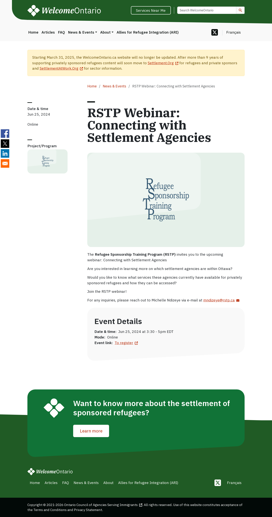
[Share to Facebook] (5, 133)
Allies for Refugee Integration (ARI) (148, 32)
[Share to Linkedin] (5, 153)
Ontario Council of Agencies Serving (103, 505)
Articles (48, 32)
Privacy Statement (88, 510)
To (126, 342)
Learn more (91, 431)
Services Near (151, 10)
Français (233, 32)
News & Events (81, 32)
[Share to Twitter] (5, 143)
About (105, 32)
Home (33, 32)
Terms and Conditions (50, 510)
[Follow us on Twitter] (214, 33)
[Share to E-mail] (5, 163)
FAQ (61, 32)
